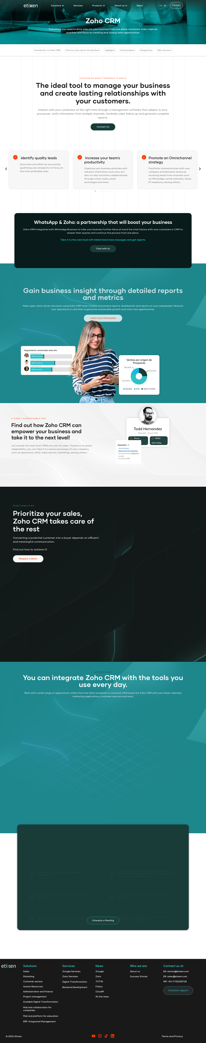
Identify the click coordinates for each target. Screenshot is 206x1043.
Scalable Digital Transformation (40, 1002)
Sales (26, 971)
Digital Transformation (74, 982)
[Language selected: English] (163, 5)
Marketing (28, 976)
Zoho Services (70, 976)
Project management (35, 997)
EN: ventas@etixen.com (176, 971)
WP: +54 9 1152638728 (175, 982)
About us (135, 971)
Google (100, 971)
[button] (6, 169)
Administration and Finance (38, 992)
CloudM (100, 992)
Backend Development (74, 987)
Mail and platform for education (40, 1016)
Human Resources (33, 987)
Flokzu (99, 987)
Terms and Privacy (172, 1036)
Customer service (32, 982)
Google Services (71, 971)
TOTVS (99, 982)
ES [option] (165, 6)
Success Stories (139, 976)
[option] (165, 5)
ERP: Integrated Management (39, 1022)
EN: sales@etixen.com (175, 976)
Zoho (98, 976)
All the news (102, 997)
